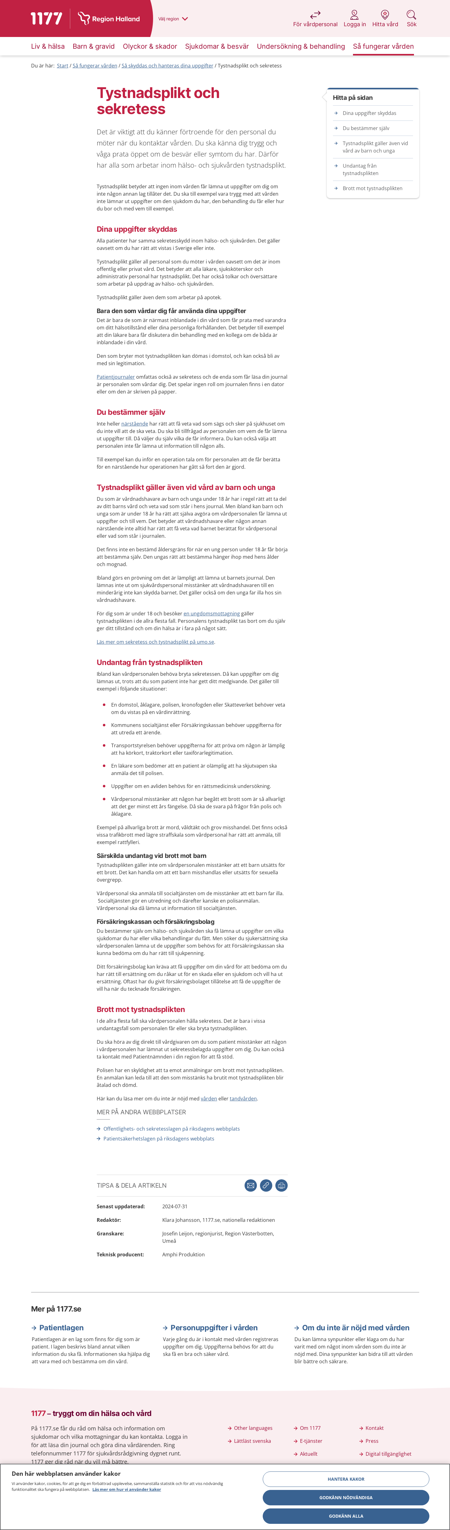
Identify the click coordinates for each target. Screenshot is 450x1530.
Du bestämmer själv (366, 128)
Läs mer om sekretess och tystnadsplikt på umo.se (155, 642)
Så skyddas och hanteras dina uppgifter (167, 65)
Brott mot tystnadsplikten (373, 188)
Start (62, 65)
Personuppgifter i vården (214, 1327)
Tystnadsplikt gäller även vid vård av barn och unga (375, 147)
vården (209, 1098)
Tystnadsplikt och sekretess (250, 65)
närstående (134, 423)
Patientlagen (61, 1327)
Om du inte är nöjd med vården (355, 1327)
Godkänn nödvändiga (346, 1498)
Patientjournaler (116, 376)
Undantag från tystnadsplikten (361, 169)
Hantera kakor (346, 1480)
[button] (281, 1185)
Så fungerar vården (95, 65)
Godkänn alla (346, 1517)
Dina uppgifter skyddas (369, 113)
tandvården (243, 1098)
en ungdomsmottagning (212, 613)
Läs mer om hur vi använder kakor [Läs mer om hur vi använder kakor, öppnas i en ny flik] (126, 1490)
